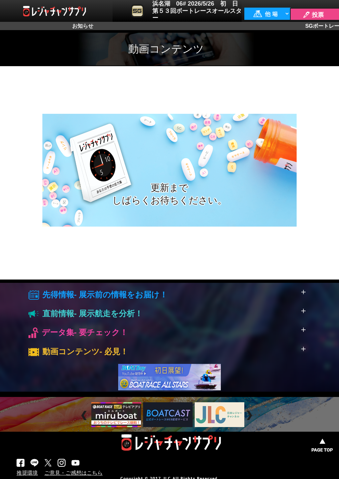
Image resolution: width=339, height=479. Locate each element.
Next (250, 415)
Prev (85, 415)
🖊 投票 (313, 15)
